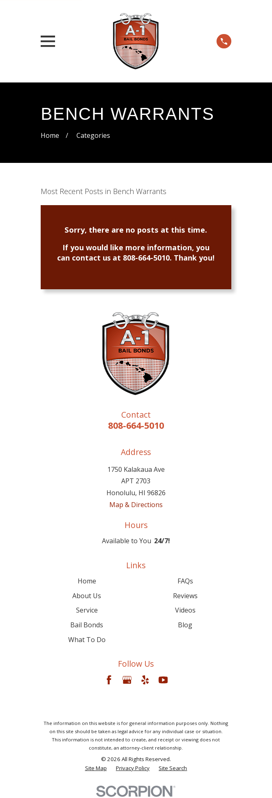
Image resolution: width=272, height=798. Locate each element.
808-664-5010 (136, 425)
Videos (185, 610)
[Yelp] (145, 679)
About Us (86, 595)
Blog (185, 624)
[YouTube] (163, 679)
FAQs (185, 580)
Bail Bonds (86, 624)
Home (87, 580)
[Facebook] (108, 679)
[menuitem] (96, 768)
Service (87, 610)
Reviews (185, 595)
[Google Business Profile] (126, 679)
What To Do (87, 639)
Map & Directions (136, 504)
